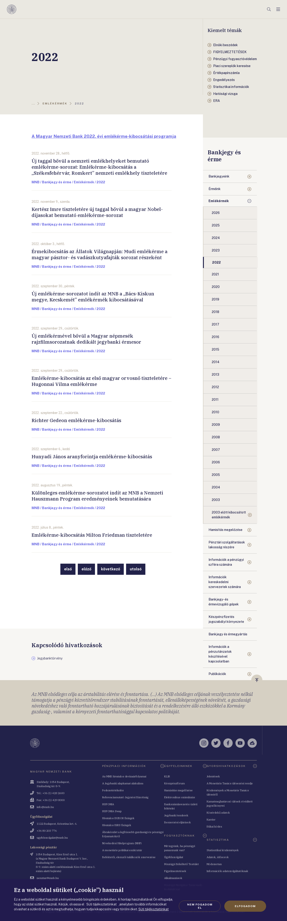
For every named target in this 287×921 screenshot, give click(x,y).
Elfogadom (245, 906)
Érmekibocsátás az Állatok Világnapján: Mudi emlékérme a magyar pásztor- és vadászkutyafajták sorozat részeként (99, 254)
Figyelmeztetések (175, 871)
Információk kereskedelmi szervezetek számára (225, 582)
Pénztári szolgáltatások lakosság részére (227, 544)
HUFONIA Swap (112, 811)
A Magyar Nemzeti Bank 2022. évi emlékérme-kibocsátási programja (104, 136)
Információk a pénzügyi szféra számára (226, 562)
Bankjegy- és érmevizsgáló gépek (224, 602)
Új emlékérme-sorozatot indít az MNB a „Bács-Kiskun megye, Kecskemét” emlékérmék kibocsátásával (93, 297)
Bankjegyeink (219, 176)
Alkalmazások (173, 878)
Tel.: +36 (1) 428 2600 (50, 793)
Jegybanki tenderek (176, 815)
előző (86, 569)
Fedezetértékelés (113, 790)
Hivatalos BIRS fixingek (116, 825)
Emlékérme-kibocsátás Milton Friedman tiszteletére (92, 535)
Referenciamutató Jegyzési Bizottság (125, 797)
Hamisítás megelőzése (225, 530)
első (68, 569)
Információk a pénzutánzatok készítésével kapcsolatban (220, 654)
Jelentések (213, 776)
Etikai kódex (214, 826)
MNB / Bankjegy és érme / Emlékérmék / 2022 (68, 182)
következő (110, 569)
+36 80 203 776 (47, 830)
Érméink (215, 189)
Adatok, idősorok (218, 857)
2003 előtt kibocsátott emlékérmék (229, 515)
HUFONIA (108, 804)
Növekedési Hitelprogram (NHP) (122, 843)
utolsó (136, 569)
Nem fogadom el (199, 906)
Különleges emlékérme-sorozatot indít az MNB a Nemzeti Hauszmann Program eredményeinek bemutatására (97, 496)
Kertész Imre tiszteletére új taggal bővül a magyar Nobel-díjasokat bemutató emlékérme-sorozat (97, 212)
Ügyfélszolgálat (173, 857)
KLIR (167, 776)
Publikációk (217, 674)
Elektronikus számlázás (179, 797)
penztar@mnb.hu (48, 878)
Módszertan (214, 864)
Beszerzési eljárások (177, 822)
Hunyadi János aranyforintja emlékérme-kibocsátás (92, 456)
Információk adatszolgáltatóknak (227, 871)
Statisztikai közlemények (223, 850)
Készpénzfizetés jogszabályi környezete (226, 619)
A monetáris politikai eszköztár (122, 850)
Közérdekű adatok (218, 812)
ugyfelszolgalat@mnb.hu (52, 837)
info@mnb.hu (45, 807)
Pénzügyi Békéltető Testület (181, 864)
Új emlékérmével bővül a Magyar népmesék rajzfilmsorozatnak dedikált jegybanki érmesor (86, 339)
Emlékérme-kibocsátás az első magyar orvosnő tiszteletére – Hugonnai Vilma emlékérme (101, 381)
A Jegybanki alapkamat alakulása (122, 783)
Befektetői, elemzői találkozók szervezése (129, 857)
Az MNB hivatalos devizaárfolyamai (124, 776)
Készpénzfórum (174, 783)
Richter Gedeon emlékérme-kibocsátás (76, 420)
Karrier (211, 819)
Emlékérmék (219, 201)
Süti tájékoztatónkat (153, 909)
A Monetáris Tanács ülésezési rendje (230, 783)
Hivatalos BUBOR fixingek (118, 818)
